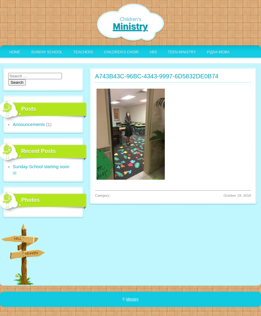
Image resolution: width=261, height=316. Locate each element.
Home (14, 52)
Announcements (29, 124)
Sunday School (47, 52)
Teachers (83, 52)
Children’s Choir (121, 52)
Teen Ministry (182, 52)
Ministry (130, 27)
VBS (153, 52)
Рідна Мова (218, 52)
